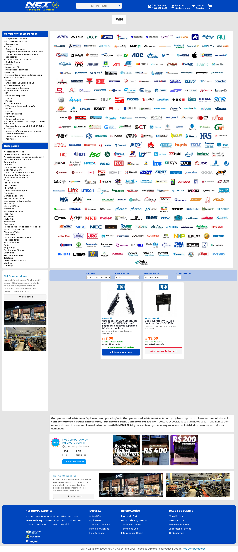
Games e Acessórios (14, 196)
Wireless (8, 263)
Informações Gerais (132, 533)
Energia (7, 180)
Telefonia (8, 258)
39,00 (151, 338)
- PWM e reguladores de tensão (20, 106)
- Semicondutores (13, 114)
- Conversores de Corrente (17, 60)
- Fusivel (8, 80)
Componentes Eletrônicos (17, 175)
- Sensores (9, 117)
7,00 (107, 338)
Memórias (9, 209)
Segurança (9, 248)
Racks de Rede (11, 243)
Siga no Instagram (74, 461)
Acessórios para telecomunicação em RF (24, 157)
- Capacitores (11, 44)
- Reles (7, 109)
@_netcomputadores (75, 446)
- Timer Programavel (14, 134)
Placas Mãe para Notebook (17, 237)
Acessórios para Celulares (17, 155)
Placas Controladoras (15, 230)
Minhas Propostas (179, 524)
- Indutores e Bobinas (14, 86)
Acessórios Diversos (14, 152)
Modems (8, 214)
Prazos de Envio (129, 516)
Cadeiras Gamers (13, 170)
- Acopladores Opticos (15, 39)
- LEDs (7, 93)
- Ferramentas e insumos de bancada (23, 75)
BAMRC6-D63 (152, 318)
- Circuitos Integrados (14, 49)
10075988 (107, 318)
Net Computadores (15, 276)
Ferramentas (10, 185)
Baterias (8, 165)
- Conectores (10, 57)
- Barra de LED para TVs (15, 42)
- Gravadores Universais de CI (19, 83)
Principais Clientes (99, 528)
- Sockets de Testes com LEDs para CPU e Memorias (24, 123)
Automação (10, 162)
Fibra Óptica (10, 188)
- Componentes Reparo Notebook (21, 54)
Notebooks (9, 222)
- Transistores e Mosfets (16, 136)
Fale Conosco (97, 533)
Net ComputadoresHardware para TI (75, 441)
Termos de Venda (131, 524)
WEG (120, 19)
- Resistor (8, 111)
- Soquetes (9, 129)
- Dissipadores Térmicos (16, 70)
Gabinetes (9, 193)
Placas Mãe (9, 235)
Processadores (11, 240)
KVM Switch (9, 204)
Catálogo (8, 266)
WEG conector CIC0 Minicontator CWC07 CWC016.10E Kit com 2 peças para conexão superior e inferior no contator (120, 324)
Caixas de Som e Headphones (19, 173)
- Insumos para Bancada (16, 88)
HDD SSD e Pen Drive (14, 199)
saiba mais (25, 297)
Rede (6, 245)
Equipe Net (95, 520)
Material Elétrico (12, 206)
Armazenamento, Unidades (17, 160)
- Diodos (8, 65)
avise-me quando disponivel (163, 351)
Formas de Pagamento (134, 520)
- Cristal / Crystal (12, 62)
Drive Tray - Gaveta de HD (16, 178)
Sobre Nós (95, 516)
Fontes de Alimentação (15, 191)
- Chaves (8, 47)
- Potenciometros (12, 104)
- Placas (8, 101)
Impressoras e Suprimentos (17, 201)
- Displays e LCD (12, 67)
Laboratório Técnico (180, 528)
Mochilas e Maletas (13, 211)
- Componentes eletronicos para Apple (23, 52)
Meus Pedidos (176, 520)
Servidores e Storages (15, 250)
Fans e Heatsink (11, 183)
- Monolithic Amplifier (14, 96)
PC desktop (9, 224)
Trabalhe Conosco (99, 524)
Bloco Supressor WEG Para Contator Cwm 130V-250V (159, 322)
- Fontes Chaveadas (14, 78)
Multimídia (9, 219)
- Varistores (10, 139)
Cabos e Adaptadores (15, 167)
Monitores (9, 217)
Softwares (9, 253)
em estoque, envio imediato (121, 347)
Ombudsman (176, 533)
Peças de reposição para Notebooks (22, 227)
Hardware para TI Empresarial (39, 10)
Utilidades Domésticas (15, 261)
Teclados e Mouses (13, 255)
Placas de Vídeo (12, 232)
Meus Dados (176, 516)
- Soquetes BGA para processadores (22, 131)
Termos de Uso (129, 528)
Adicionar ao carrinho (120, 352)
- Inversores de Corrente (16, 91)
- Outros (8, 98)
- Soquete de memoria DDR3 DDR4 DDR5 (24, 126)
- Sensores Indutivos (14, 119)
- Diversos (9, 72)
